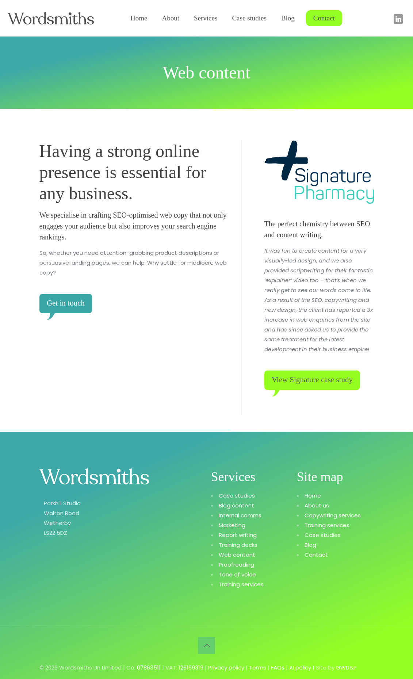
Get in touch (66, 303)
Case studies (237, 495)
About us (317, 505)
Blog (310, 544)
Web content (237, 554)
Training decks (238, 544)
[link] (319, 172)
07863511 (149, 667)
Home (313, 495)
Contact (316, 554)
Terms (257, 667)
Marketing (232, 524)
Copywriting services (333, 514)
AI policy (300, 667)
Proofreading (236, 564)
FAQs (277, 667)
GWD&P (346, 667)
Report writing (238, 534)
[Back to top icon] (206, 644)
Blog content (236, 505)
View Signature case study (312, 379)
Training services (241, 583)
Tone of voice (237, 574)
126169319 (191, 667)
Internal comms (240, 514)
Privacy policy (226, 667)
